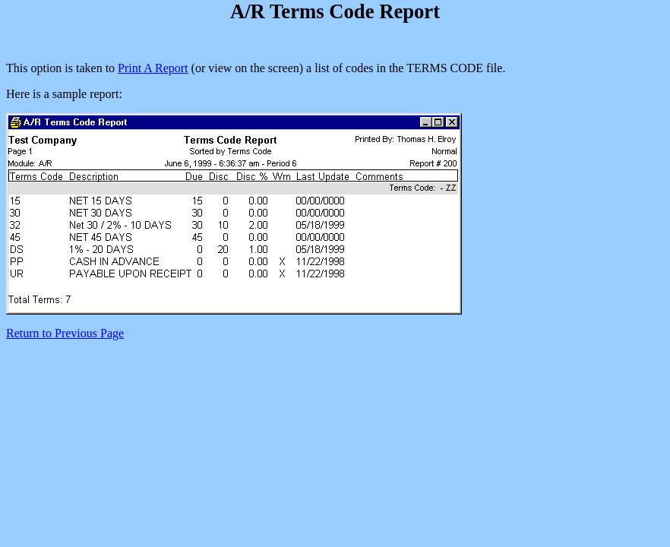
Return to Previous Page (65, 333)
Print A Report (153, 68)
